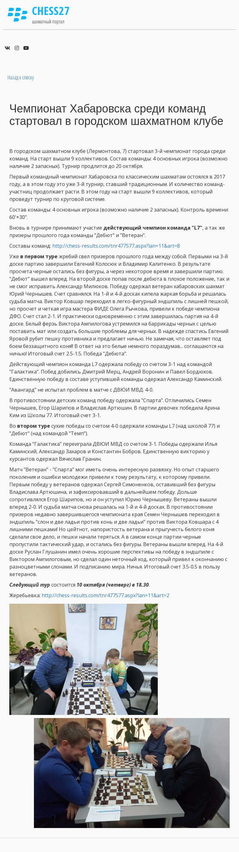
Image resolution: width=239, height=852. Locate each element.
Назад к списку (20, 77)
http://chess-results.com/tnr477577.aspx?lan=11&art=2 (105, 595)
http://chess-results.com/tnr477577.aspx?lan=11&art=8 (116, 245)
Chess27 (51, 10)
